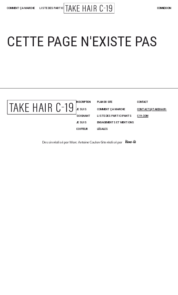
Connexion (164, 8)
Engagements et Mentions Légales (115, 125)
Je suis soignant (83, 112)
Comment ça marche (21, 8)
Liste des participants (57, 8)
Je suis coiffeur (82, 125)
